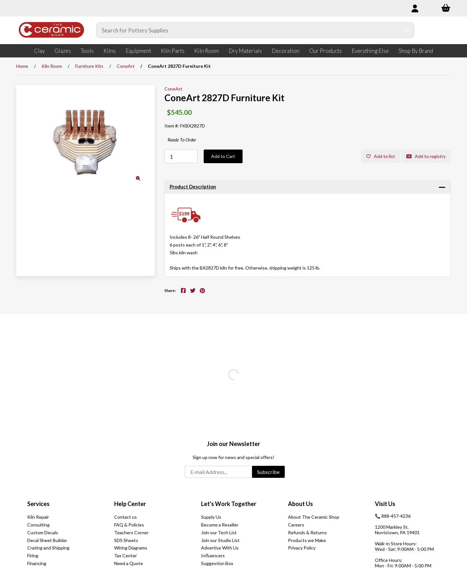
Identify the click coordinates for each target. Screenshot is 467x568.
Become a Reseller (219, 524)
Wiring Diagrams (130, 547)
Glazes (62, 50)
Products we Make (307, 540)
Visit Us (385, 503)
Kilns (109, 50)
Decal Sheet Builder (47, 540)
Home (22, 66)
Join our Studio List (220, 540)
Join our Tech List (219, 532)
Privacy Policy (302, 547)
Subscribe (268, 472)
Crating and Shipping (48, 547)
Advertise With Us (220, 547)
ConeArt (126, 66)
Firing (32, 555)
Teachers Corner (131, 532)
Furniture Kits (89, 66)
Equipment (138, 50)
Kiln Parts (173, 50)
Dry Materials (245, 50)
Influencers (213, 555)
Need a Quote (128, 563)
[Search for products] (248, 30)
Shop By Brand (416, 50)
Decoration (285, 50)
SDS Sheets (126, 540)
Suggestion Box (217, 563)
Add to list (380, 156)
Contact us (125, 517)
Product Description (193, 186)
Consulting (38, 524)
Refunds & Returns (307, 532)
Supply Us (211, 517)
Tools (87, 50)
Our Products (325, 50)
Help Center (130, 503)
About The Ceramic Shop (313, 517)
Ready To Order (182, 139)
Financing (36, 563)
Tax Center (125, 555)
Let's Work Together (228, 503)
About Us (300, 503)
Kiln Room (206, 50)
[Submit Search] (407, 30)
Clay (39, 50)
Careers (296, 524)
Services (38, 503)
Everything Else (370, 50)
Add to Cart (223, 156)
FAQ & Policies (129, 524)
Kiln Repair (38, 517)
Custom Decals (42, 532)
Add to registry (426, 156)
